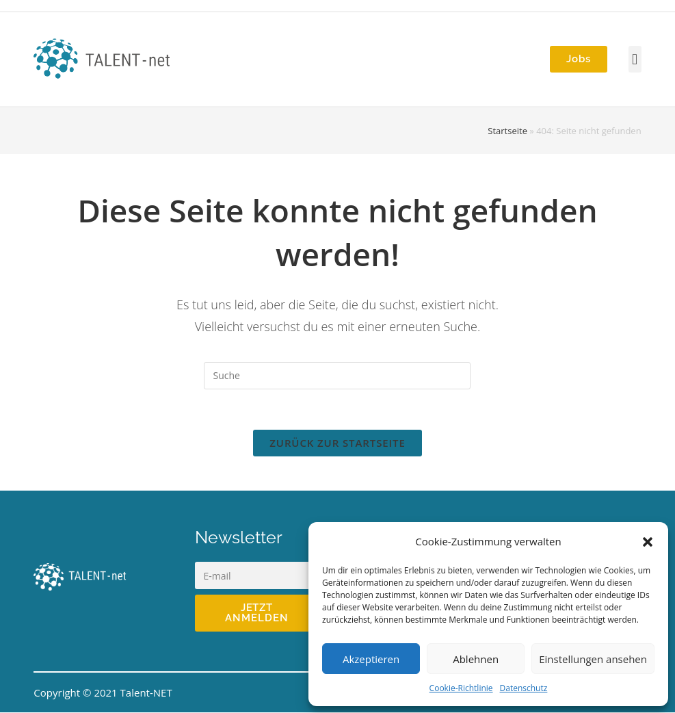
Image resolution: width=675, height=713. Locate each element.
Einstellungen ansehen (593, 659)
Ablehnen (476, 659)
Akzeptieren (371, 659)
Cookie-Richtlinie (461, 688)
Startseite (507, 131)
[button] (647, 542)
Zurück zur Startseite (337, 443)
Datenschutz (524, 688)
